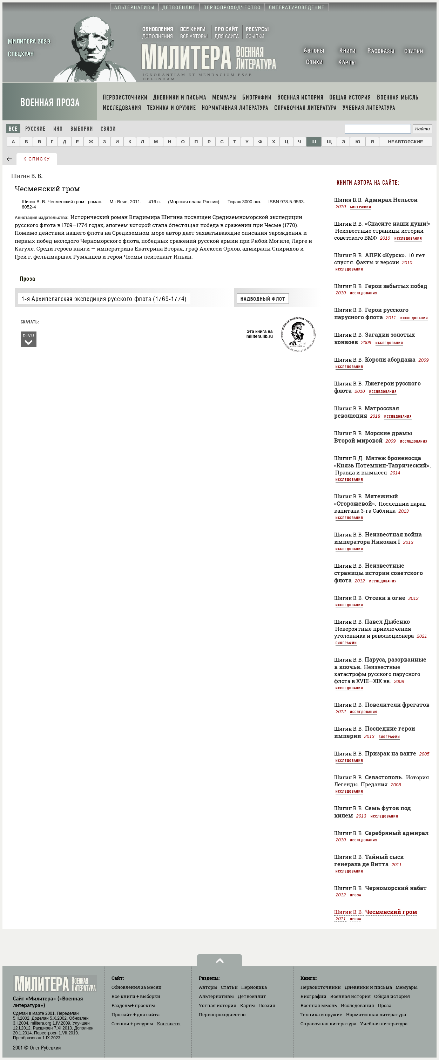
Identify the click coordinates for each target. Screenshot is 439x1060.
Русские (35, 128)
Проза (27, 278)
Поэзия (266, 1005)
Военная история (350, 996)
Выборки (81, 128)
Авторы (208, 987)
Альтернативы (216, 996)
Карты (247, 1005)
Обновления (137, 987)
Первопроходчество (222, 1014)
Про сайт (136, 1014)
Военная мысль (318, 1005)
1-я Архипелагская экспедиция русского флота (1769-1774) (104, 298)
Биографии (360, 207)
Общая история (392, 996)
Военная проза (50, 102)
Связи (108, 128)
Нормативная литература (376, 1014)
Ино (58, 128)
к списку (36, 159)
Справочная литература (328, 1023)
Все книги (136, 996)
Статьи (229, 987)
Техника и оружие (321, 1014)
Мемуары (407, 987)
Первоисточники (320, 987)
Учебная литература (383, 1023)
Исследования (408, 238)
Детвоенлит (252, 996)
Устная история (217, 1005)
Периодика (254, 987)
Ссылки (132, 1023)
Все (13, 128)
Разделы (133, 1005)
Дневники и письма (368, 987)
